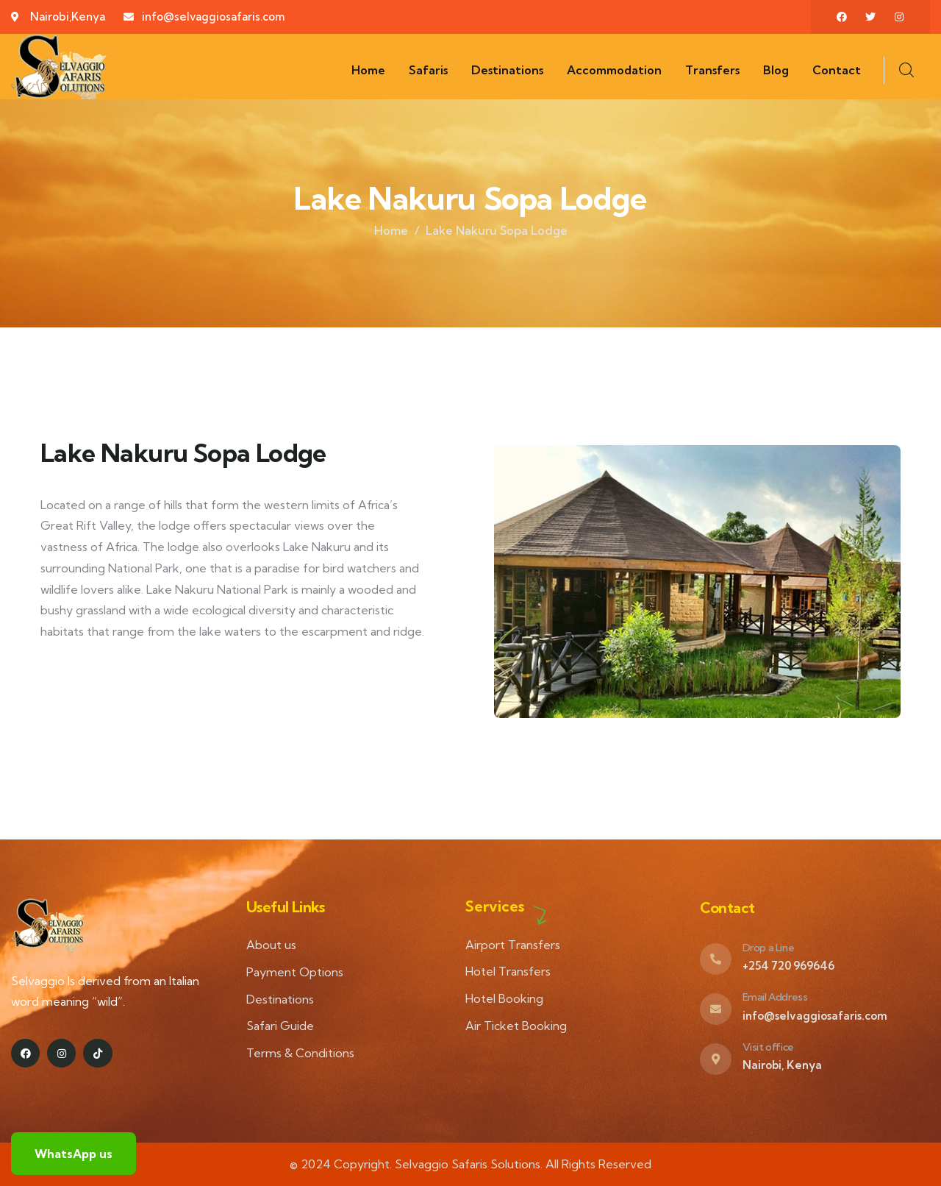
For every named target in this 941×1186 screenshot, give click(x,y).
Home (391, 230)
